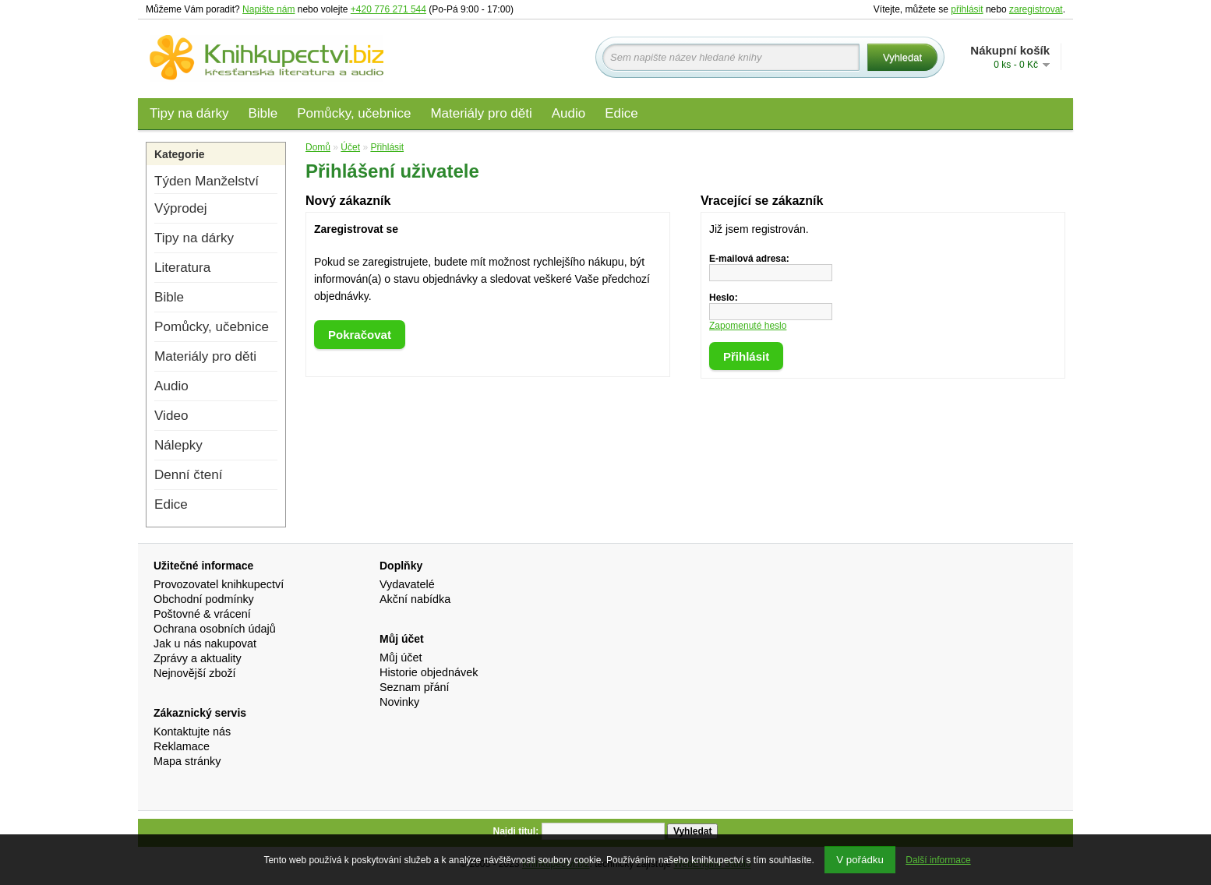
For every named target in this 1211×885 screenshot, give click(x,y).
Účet (350, 147)
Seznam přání (415, 687)
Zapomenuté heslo (747, 325)
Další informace (938, 860)
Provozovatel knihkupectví (219, 584)
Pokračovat (359, 334)
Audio (568, 113)
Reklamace (182, 746)
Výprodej (180, 208)
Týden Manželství (206, 181)
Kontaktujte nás (192, 731)
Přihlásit (387, 147)
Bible (262, 113)
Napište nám (268, 9)
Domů (317, 147)
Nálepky (178, 445)
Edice (621, 113)
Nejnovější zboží (195, 673)
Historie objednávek (429, 672)
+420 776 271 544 (388, 9)
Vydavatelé (407, 584)
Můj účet (401, 657)
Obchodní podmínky (204, 599)
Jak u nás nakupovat (205, 643)
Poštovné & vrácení (202, 614)
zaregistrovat (1036, 9)
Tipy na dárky (189, 113)
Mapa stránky (187, 761)
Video (171, 415)
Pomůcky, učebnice (354, 113)
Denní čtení (188, 474)
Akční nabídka (415, 599)
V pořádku (860, 860)
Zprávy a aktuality (198, 658)
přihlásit (967, 9)
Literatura (182, 267)
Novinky (399, 702)
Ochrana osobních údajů (215, 628)
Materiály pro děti (480, 113)
